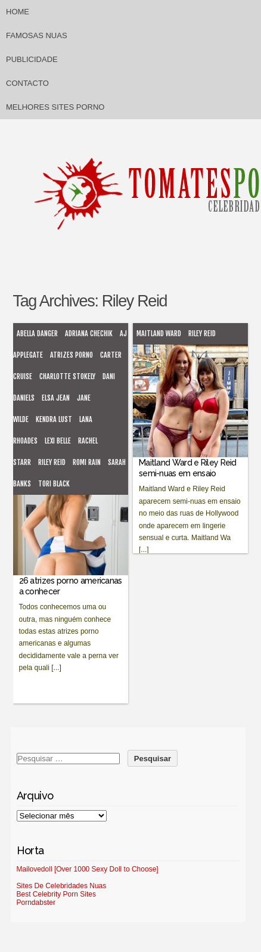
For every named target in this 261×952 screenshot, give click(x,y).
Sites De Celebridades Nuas (62, 886)
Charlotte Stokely (67, 376)
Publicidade (32, 59)
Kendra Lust (54, 419)
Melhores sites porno (55, 107)
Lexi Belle (58, 440)
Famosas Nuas (36, 35)
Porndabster (36, 902)
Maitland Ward (158, 333)
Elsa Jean (56, 397)
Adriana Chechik (89, 333)
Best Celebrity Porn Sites (56, 894)
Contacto (27, 83)
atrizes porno (71, 355)
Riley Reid (52, 462)
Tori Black (54, 483)
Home (17, 11)
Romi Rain (87, 462)
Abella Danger (37, 333)
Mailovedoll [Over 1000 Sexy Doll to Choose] (88, 869)
